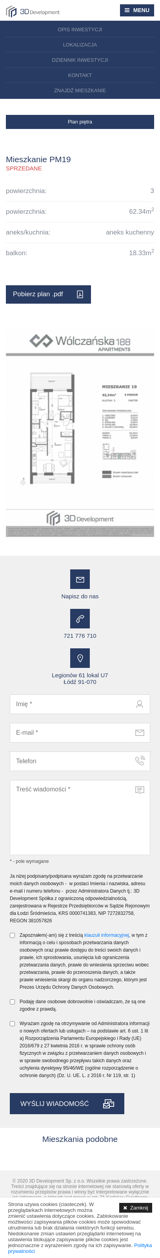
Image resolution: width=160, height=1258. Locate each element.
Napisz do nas (79, 596)
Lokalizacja (80, 45)
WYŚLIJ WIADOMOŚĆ (67, 1103)
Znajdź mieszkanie (80, 90)
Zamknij (139, 1208)
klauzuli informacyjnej (106, 935)
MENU (141, 10)
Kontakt (80, 75)
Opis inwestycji (80, 29)
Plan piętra (80, 122)
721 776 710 (80, 635)
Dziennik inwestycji (80, 60)
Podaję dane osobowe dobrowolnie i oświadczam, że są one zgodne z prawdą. (77, 1005)
